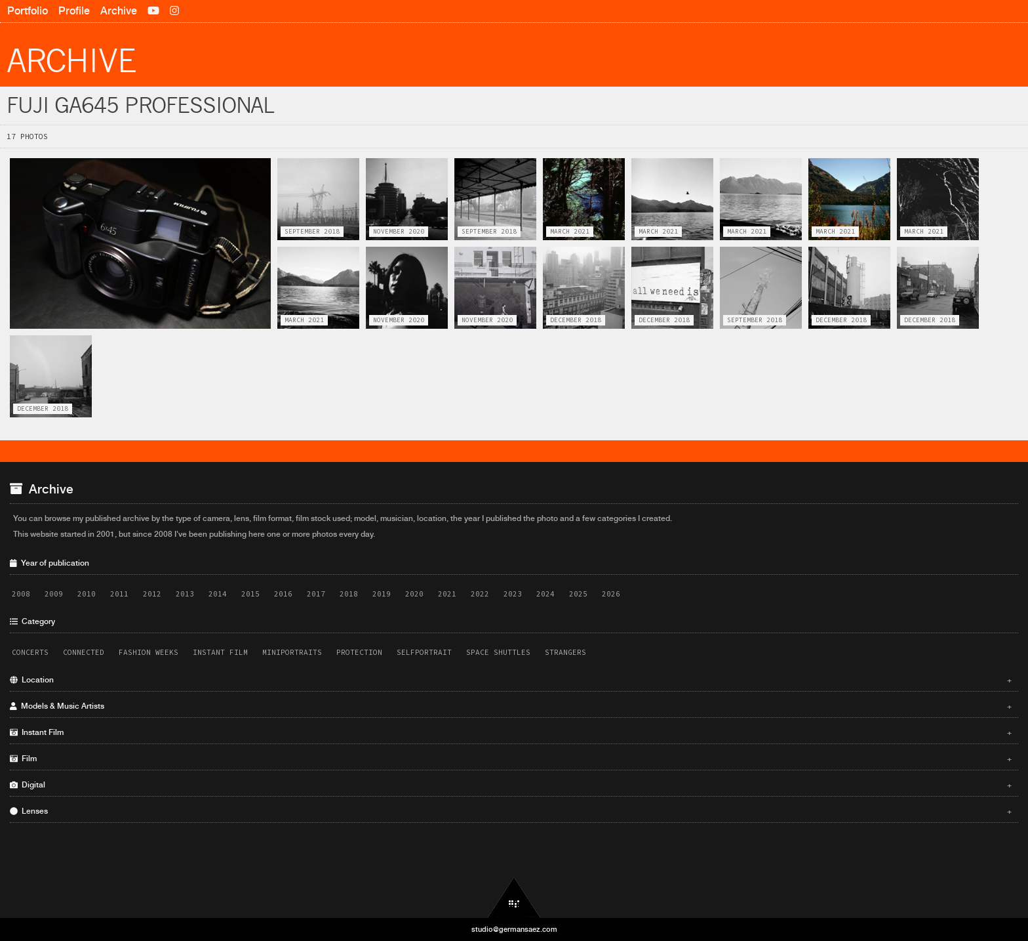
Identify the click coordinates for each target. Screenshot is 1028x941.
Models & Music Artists (511, 706)
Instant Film (220, 652)
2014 (217, 593)
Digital (511, 784)
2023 (513, 593)
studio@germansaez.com (514, 929)
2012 (152, 593)
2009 (54, 593)
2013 (185, 593)
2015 (250, 593)
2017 (316, 593)
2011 (119, 593)
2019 (381, 593)
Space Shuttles (498, 652)
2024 (545, 593)
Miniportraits (292, 652)
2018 (349, 593)
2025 (578, 593)
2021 (447, 593)
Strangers (565, 652)
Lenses (511, 811)
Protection (359, 652)
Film (511, 758)
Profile (74, 11)
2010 (86, 593)
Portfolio (27, 11)
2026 (611, 593)
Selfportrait (424, 652)
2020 (414, 593)
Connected (83, 652)
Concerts (30, 652)
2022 (480, 593)
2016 (283, 593)
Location (511, 679)
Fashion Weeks (148, 652)
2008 (21, 593)
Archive (118, 11)
